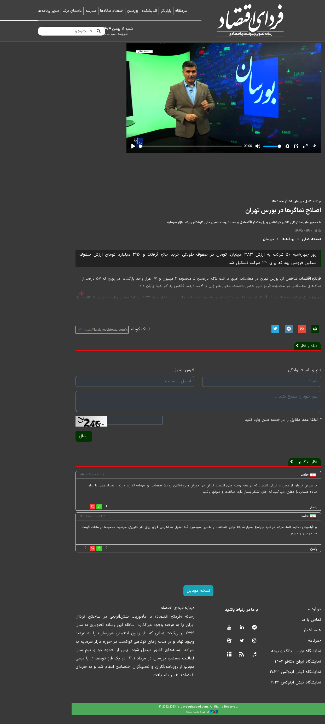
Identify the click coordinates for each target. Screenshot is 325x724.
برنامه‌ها (254, 248)
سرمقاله (181, 11)
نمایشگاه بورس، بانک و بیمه (262, 660)
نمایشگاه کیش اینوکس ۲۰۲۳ (261, 681)
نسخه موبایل (162, 599)
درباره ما (280, 618)
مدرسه (90, 11)
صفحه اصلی (277, 248)
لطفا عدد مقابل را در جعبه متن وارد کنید (249, 429)
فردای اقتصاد (248, 20)
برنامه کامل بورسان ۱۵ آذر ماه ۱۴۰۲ (262, 210)
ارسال (46, 445)
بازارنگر (166, 11)
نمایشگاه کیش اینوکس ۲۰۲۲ (262, 691)
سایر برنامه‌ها (48, 11)
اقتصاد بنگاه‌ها (111, 11)
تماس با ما (277, 628)
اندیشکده (149, 11)
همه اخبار (278, 639)
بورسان (132, 11)
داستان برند (72, 11)
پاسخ (280, 516)
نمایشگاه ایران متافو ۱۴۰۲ (264, 670)
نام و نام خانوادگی (270, 379)
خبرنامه (280, 649)
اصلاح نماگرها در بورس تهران (249, 219)
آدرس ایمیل (148, 379)
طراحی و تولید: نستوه (166, 721)
